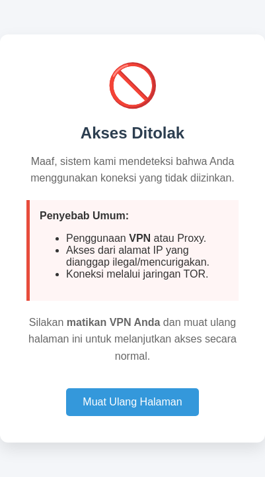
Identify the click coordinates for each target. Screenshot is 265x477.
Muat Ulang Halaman (132, 401)
